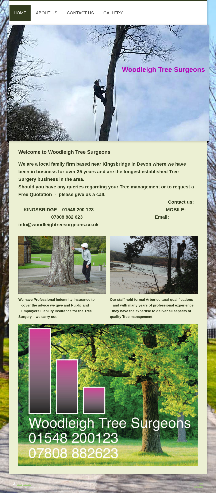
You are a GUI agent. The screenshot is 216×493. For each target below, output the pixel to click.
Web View (198, 486)
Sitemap (27, 484)
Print (17, 484)
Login (200, 483)
